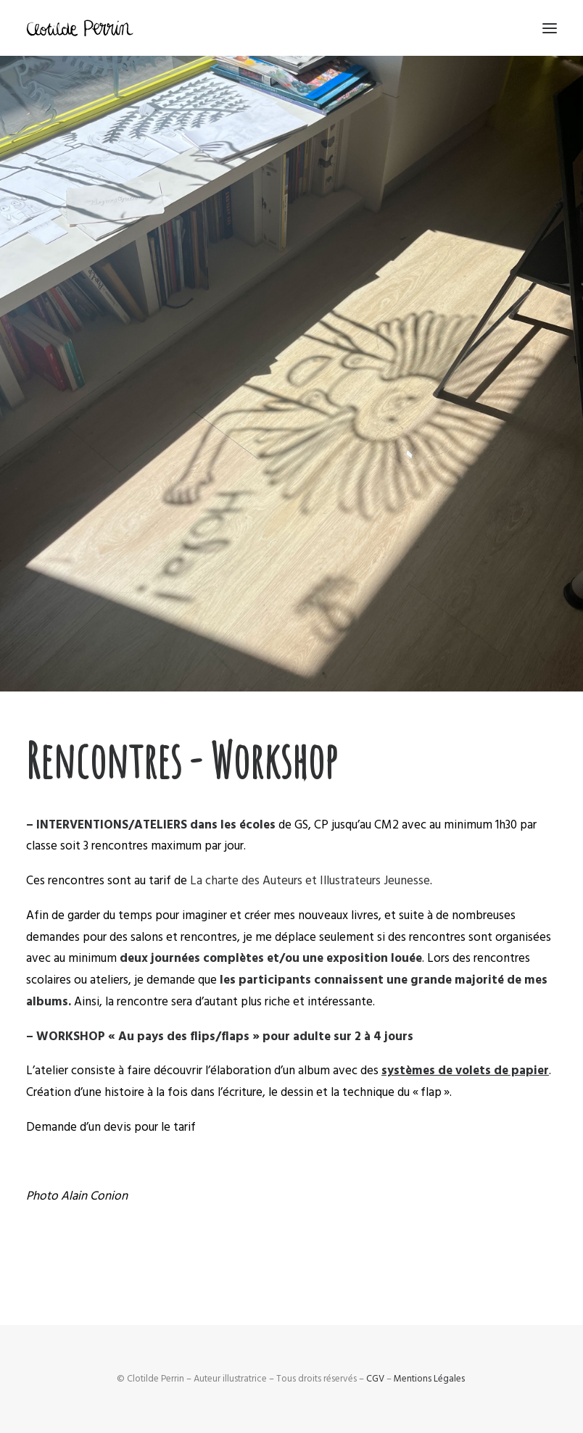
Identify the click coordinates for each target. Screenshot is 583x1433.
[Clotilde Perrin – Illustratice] (79, 28)
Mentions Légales (429, 1378)
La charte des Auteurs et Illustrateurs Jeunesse (310, 880)
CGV (375, 1378)
